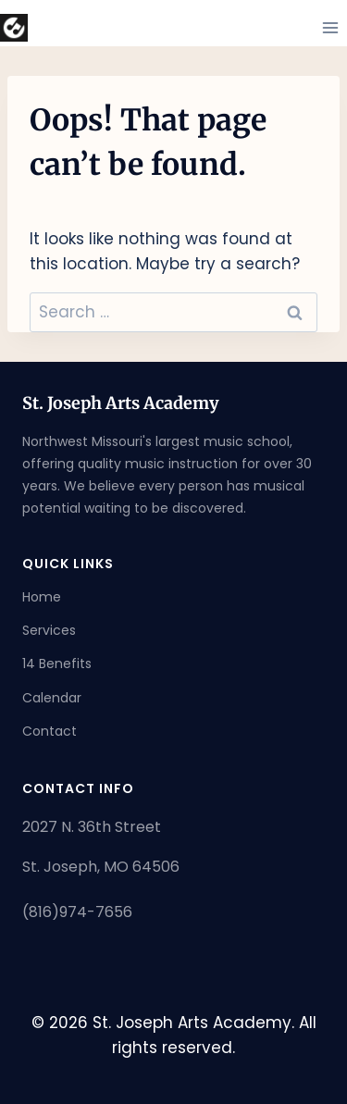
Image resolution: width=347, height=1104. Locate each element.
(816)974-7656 (77, 912)
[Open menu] (330, 27)
